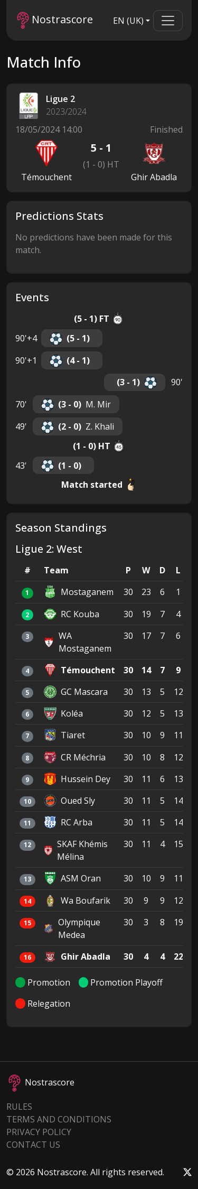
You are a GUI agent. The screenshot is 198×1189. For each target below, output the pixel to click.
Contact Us (33, 1144)
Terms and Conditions (58, 1119)
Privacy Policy (38, 1132)
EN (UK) (128, 20)
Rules (19, 1106)
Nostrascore (55, 20)
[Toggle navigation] (168, 20)
